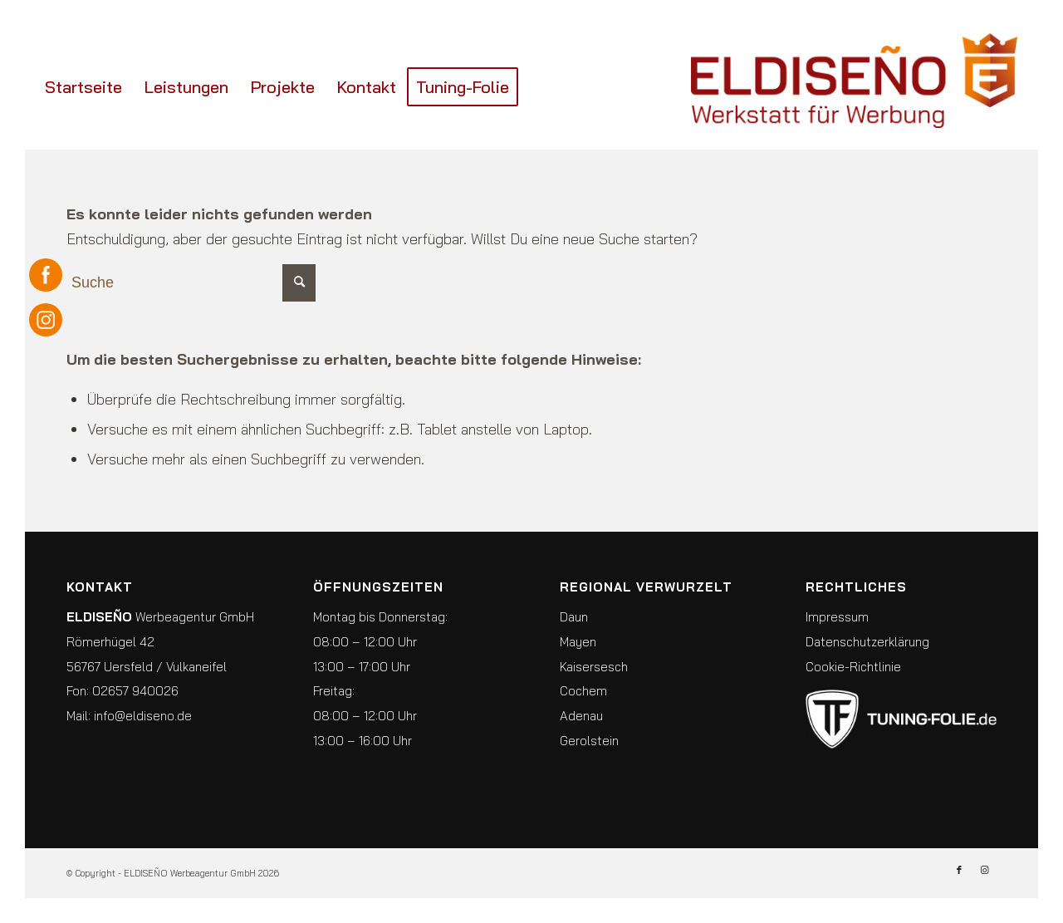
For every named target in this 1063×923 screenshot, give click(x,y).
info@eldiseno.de (143, 716)
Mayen (578, 642)
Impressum (837, 617)
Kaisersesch (594, 667)
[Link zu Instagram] (984, 869)
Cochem (583, 691)
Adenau (581, 716)
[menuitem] (83, 87)
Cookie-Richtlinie (853, 667)
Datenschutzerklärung (867, 642)
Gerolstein (589, 741)
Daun (574, 617)
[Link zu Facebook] (959, 869)
